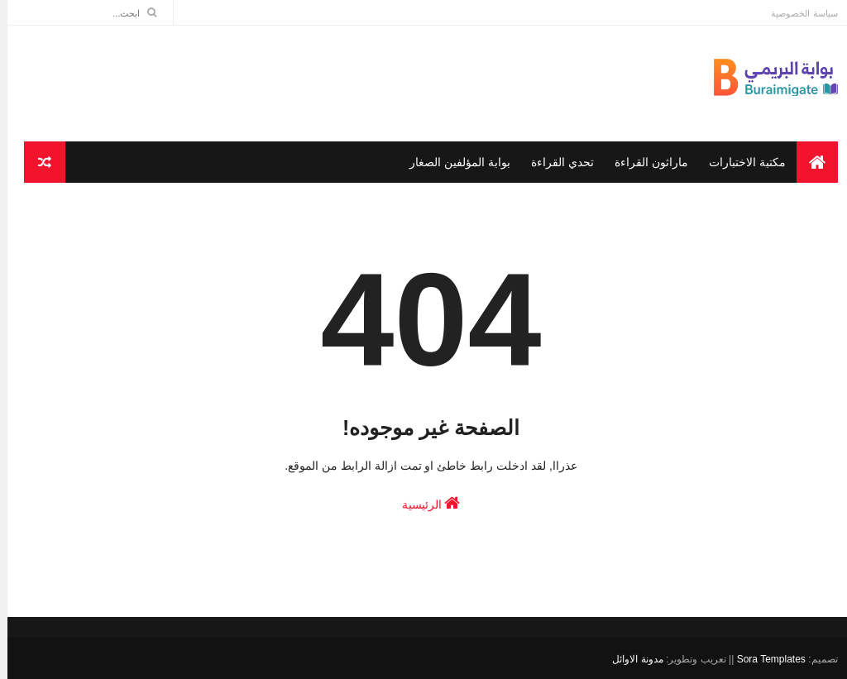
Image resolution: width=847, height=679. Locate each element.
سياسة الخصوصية (796, 13)
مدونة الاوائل (630, 659)
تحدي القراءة (555, 162)
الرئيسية (424, 503)
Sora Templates (764, 659)
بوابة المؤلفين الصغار (452, 162)
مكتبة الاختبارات (739, 162)
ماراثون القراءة (644, 162)
